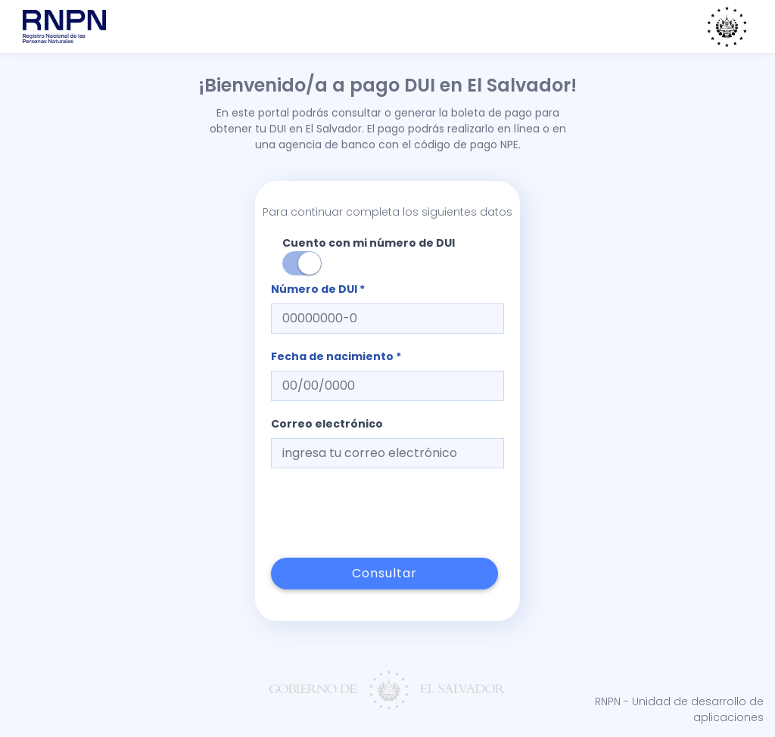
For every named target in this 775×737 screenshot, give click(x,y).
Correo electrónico (327, 423)
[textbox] (387, 318)
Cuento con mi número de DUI (368, 255)
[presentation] (386, 513)
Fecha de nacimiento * (336, 356)
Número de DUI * (318, 289)
